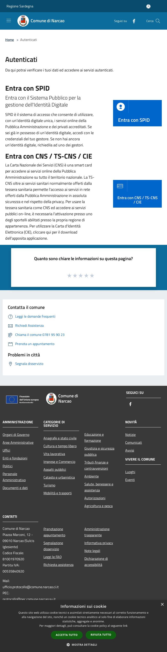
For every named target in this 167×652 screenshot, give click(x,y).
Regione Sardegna (20, 6)
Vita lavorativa (54, 453)
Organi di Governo (16, 434)
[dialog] (83, 626)
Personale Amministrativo (14, 477)
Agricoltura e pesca (98, 505)
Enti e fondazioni (15, 458)
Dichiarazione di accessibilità (96, 561)
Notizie (130, 434)
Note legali (92, 550)
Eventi (130, 479)
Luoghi (130, 471)
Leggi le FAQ (52, 556)
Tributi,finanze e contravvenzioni (96, 465)
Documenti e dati (15, 487)
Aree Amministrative (18, 442)
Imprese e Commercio (59, 461)
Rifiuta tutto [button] (101, 635)
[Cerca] (157, 21)
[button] (83, 644)
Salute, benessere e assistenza (98, 487)
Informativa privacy (98, 542)
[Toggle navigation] (8, 20)
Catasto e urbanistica (59, 477)
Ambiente (91, 476)
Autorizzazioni (94, 498)
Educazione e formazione (94, 437)
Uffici (6, 450)
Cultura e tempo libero (60, 446)
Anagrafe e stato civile (60, 438)
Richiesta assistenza (58, 564)
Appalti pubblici (54, 469)
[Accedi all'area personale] (148, 6)
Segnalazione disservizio (53, 546)
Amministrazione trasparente (97, 532)
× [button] (162, 604)
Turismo (49, 485)
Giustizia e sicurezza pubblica (99, 451)
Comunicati (133, 442)
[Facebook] (132, 21)
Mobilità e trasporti (57, 493)
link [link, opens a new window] (125, 626)
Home (9, 39)
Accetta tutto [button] (67, 635)
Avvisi (129, 450)
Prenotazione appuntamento (54, 532)
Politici (8, 466)
